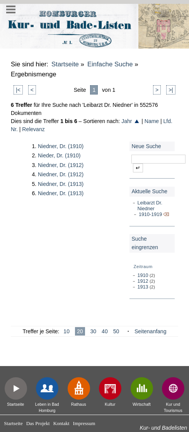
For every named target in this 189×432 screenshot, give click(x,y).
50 (116, 331)
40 (105, 331)
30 (93, 331)
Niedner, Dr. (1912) (60, 165)
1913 (143, 287)
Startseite (65, 64)
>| (171, 90)
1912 (143, 281)
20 (80, 331)
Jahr (130, 121)
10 (66, 331)
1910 (143, 275)
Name (152, 121)
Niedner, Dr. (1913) (60, 184)
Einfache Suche (110, 64)
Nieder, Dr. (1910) (59, 155)
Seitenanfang (151, 331)
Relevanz (33, 129)
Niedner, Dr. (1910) (60, 146)
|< (18, 90)
